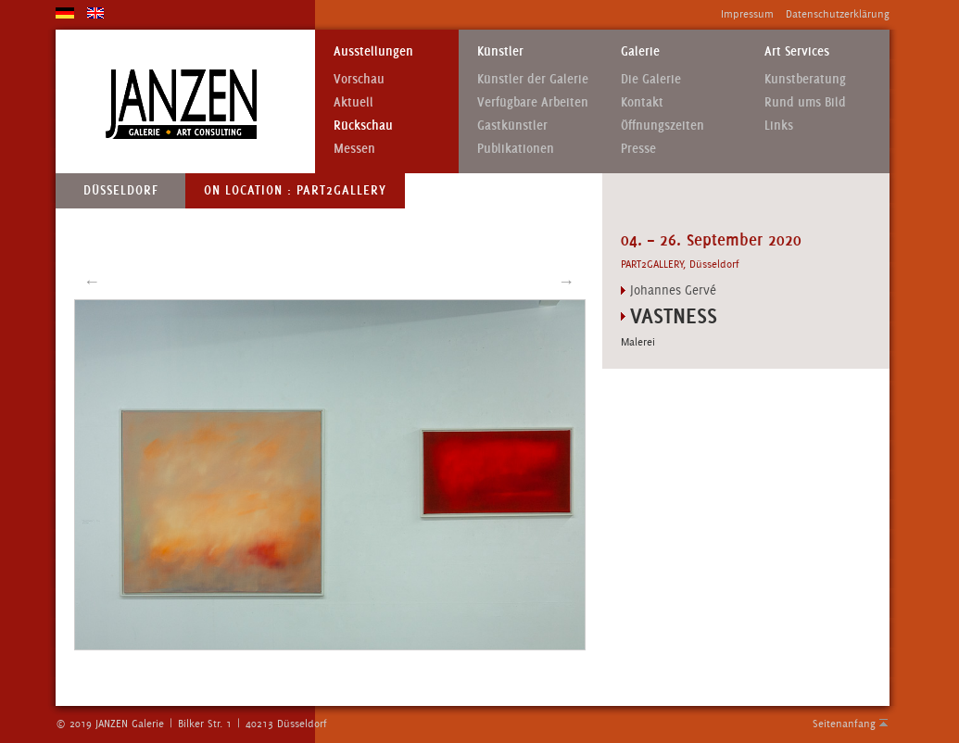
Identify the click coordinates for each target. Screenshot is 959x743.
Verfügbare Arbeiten (532, 102)
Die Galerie (651, 79)
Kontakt (642, 102)
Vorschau (359, 79)
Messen (354, 149)
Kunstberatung (805, 79)
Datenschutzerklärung (838, 13)
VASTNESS (673, 315)
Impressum (747, 13)
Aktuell (353, 102)
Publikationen (515, 149)
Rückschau (363, 125)
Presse (638, 149)
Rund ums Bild (805, 102)
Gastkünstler (512, 125)
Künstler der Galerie (532, 79)
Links (778, 125)
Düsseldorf (120, 190)
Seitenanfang (844, 723)
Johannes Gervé (673, 290)
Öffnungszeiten (662, 125)
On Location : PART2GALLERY (295, 190)
